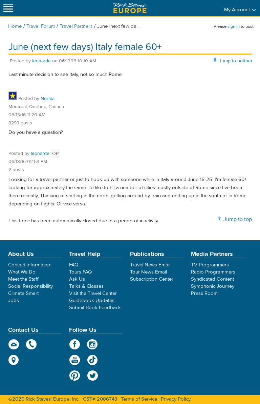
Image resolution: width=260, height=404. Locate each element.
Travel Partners (76, 26)
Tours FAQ (80, 272)
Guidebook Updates (91, 300)
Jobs (13, 300)
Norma (48, 99)
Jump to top (237, 219)
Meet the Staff (23, 279)
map (13, 360)
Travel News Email (150, 265)
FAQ (73, 265)
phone (31, 344)
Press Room (204, 293)
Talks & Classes (86, 286)
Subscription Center (151, 279)
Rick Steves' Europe (130, 8)
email (13, 344)
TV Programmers (210, 265)
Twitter (92, 375)
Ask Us (77, 279)
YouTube (74, 360)
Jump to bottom (235, 61)
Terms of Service (139, 399)
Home (15, 26)
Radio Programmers (213, 272)
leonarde (41, 61)
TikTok (92, 360)
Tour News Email (148, 272)
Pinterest (74, 375)
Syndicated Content (212, 279)
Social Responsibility (30, 286)
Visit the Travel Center (93, 293)
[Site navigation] (8, 8)
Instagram (92, 344)
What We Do (22, 272)
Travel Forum (40, 26)
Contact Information (29, 265)
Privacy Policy (176, 399)
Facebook (74, 344)
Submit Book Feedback (95, 307)
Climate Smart (23, 293)
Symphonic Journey (212, 286)
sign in (234, 26)
